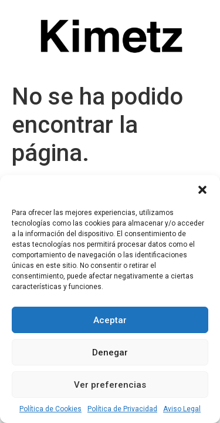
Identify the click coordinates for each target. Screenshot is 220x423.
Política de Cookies (50, 409)
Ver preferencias (110, 385)
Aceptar (110, 320)
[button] (202, 190)
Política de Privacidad (122, 409)
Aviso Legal (182, 409)
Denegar (110, 352)
